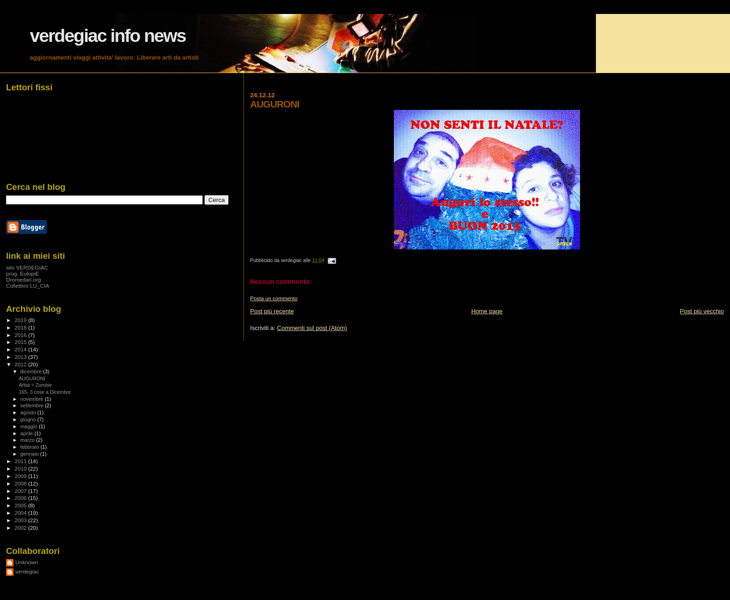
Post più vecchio (702, 311)
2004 (21, 513)
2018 (21, 327)
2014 (21, 349)
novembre (32, 399)
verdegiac (27, 571)
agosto (29, 412)
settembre (32, 405)
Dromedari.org (23, 279)
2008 (21, 483)
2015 (21, 342)
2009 (21, 476)
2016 (21, 335)
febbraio (30, 447)
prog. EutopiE (22, 273)
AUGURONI (32, 378)
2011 (21, 461)
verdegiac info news (108, 36)
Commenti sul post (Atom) (312, 327)
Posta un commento (273, 298)
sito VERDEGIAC (27, 267)
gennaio (30, 454)
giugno (29, 419)
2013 (21, 357)
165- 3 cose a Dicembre (45, 392)
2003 (21, 520)
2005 (21, 505)
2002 (21, 528)
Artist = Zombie (35, 385)
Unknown (26, 562)
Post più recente (272, 311)
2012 (21, 364)
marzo (28, 440)
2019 (21, 320)
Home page (486, 311)
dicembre (31, 371)
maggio (29, 426)
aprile (27, 433)
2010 (21, 468)
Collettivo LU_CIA (27, 286)
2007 (21, 491)
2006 (21, 498)
